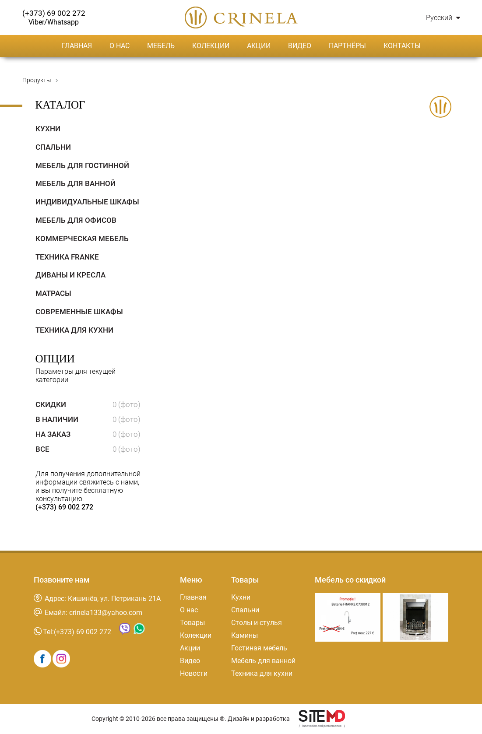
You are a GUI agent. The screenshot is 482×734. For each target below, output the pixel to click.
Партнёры (347, 46)
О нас (119, 46)
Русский (443, 18)
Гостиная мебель (259, 648)
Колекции (210, 46)
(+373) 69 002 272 (64, 507)
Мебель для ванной (263, 661)
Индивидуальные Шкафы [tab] (87, 201)
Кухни (240, 597)
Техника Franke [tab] (67, 257)
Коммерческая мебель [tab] (82, 238)
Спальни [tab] (53, 147)
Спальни (245, 610)
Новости (194, 673)
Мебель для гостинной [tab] (82, 165)
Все (88, 449)
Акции (259, 46)
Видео (299, 46)
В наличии (88, 419)
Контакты (402, 46)
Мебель (161, 46)
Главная (76, 46)
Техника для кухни (261, 673)
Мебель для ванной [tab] (75, 183)
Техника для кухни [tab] (74, 330)
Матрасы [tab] (53, 293)
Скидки (88, 404)
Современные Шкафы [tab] (79, 311)
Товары (192, 622)
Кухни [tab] (47, 128)
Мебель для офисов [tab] (75, 220)
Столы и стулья (256, 622)
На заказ (88, 434)
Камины (244, 635)
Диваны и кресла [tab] (70, 274)
